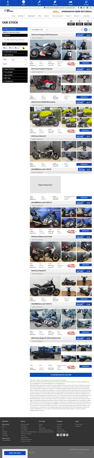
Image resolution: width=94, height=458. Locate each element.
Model (5, 64)
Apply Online (24, 437)
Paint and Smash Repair (45, 430)
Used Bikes (24, 430)
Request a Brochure (26, 439)
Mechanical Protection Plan (46, 432)
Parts (40, 426)
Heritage (4, 434)
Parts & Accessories (57, 16)
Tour (3, 430)
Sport (3, 426)
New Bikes (21, 16)
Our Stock (31, 16)
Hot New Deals (25, 424)
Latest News (86, 16)
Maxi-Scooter (6, 438)
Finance (69, 16)
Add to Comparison (37, 37)
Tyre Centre (42, 428)
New (5, 48)
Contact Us (60, 424)
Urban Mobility (6, 440)
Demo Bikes (24, 428)
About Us (77, 16)
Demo (11, 48)
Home (13, 16)
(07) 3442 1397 (71, 8)
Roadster (4, 432)
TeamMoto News (61, 432)
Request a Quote (25, 441)
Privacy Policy (79, 424)
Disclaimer (78, 426)
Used (17, 48)
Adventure (5, 435)
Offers (40, 16)
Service (47, 16)
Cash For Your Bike (26, 434)
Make (5, 59)
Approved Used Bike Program (29, 432)
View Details (85, 63)
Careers (59, 428)
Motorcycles (5, 424)
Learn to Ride (60, 430)
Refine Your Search (9, 29)
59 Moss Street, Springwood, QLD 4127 (54, 7)
